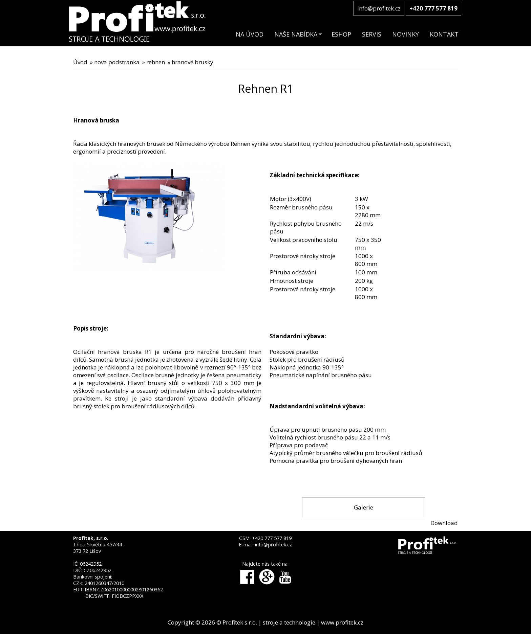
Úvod (80, 62)
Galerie (363, 507)
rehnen (155, 62)
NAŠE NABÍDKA (295, 34)
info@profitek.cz (379, 8)
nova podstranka (117, 62)
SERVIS (371, 34)
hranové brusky (192, 62)
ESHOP (341, 34)
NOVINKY (405, 34)
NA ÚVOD (249, 34)
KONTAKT (444, 34)
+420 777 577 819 (272, 538)
